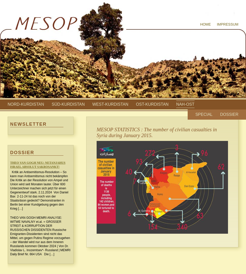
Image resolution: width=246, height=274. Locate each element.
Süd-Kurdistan (68, 104)
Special (204, 114)
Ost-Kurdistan (152, 104)
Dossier (229, 114)
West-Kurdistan (110, 104)
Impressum (227, 24)
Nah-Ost (185, 104)
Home (205, 24)
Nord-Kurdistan (26, 104)
